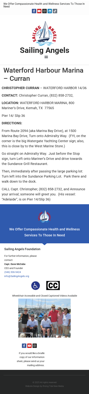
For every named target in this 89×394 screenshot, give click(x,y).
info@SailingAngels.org (16, 276)
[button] (46, 57)
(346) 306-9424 (12, 272)
